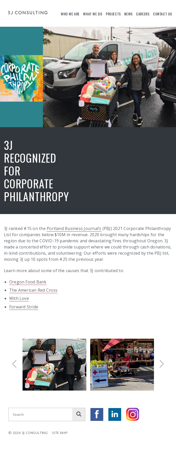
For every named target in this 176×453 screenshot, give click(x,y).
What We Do (92, 13)
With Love (19, 298)
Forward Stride (23, 307)
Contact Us (162, 13)
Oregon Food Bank (28, 282)
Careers (142, 13)
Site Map (60, 432)
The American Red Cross (33, 290)
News (128, 13)
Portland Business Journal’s (74, 228)
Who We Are (70, 13)
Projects (113, 13)
